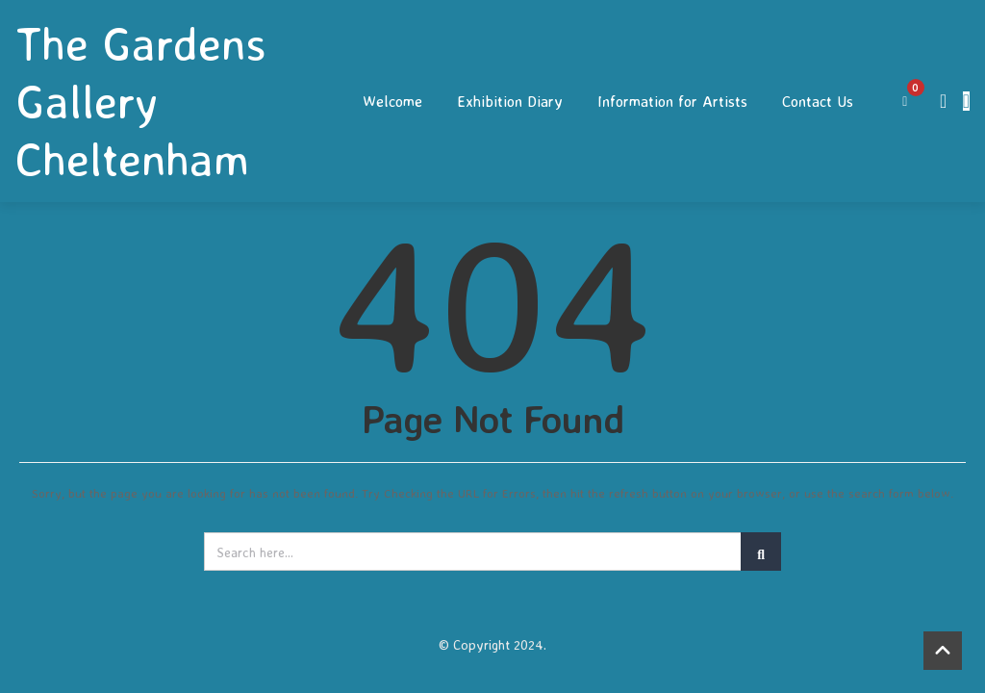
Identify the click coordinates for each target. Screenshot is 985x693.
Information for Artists (672, 101)
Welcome (392, 101)
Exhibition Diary (510, 101)
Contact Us (817, 101)
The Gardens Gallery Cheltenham (140, 101)
